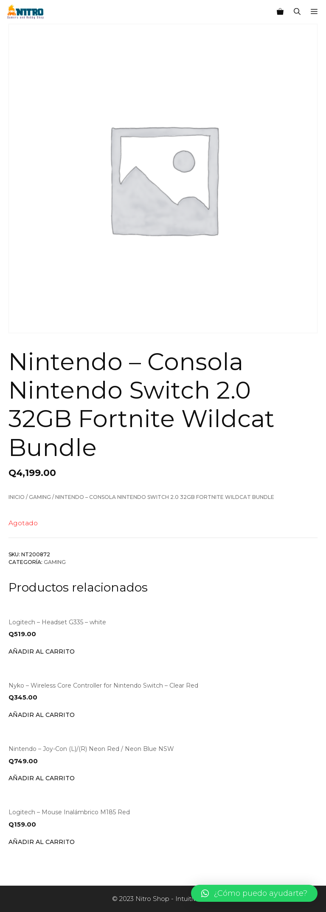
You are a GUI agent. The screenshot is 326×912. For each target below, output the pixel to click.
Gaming (40, 497)
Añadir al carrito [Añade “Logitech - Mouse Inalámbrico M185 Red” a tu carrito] (41, 842)
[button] (254, 893)
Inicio (16, 497)
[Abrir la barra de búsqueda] (297, 12)
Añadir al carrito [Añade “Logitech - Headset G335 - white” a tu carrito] (41, 651)
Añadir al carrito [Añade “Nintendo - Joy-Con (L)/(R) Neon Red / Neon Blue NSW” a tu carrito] (41, 778)
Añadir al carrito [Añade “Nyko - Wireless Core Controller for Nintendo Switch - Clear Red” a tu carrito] (41, 715)
